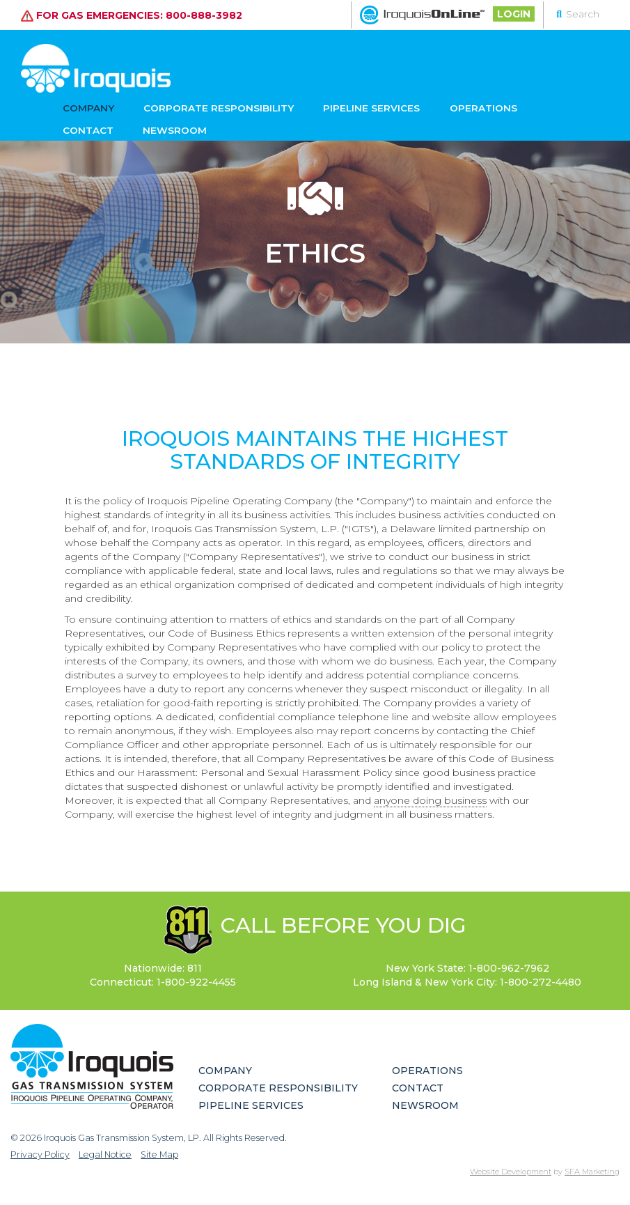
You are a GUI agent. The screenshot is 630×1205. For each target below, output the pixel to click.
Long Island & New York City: (467, 982)
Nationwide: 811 (163, 968)
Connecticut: (163, 982)
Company (85, 105)
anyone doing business (430, 800)
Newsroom (92, 133)
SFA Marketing (592, 1171)
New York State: (467, 968)
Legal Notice (105, 1154)
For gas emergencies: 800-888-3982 (131, 14)
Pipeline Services (332, 105)
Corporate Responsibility (198, 105)
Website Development (510, 1171)
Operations (425, 105)
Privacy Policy (40, 1154)
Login (513, 14)
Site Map (159, 1154)
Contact (496, 105)
